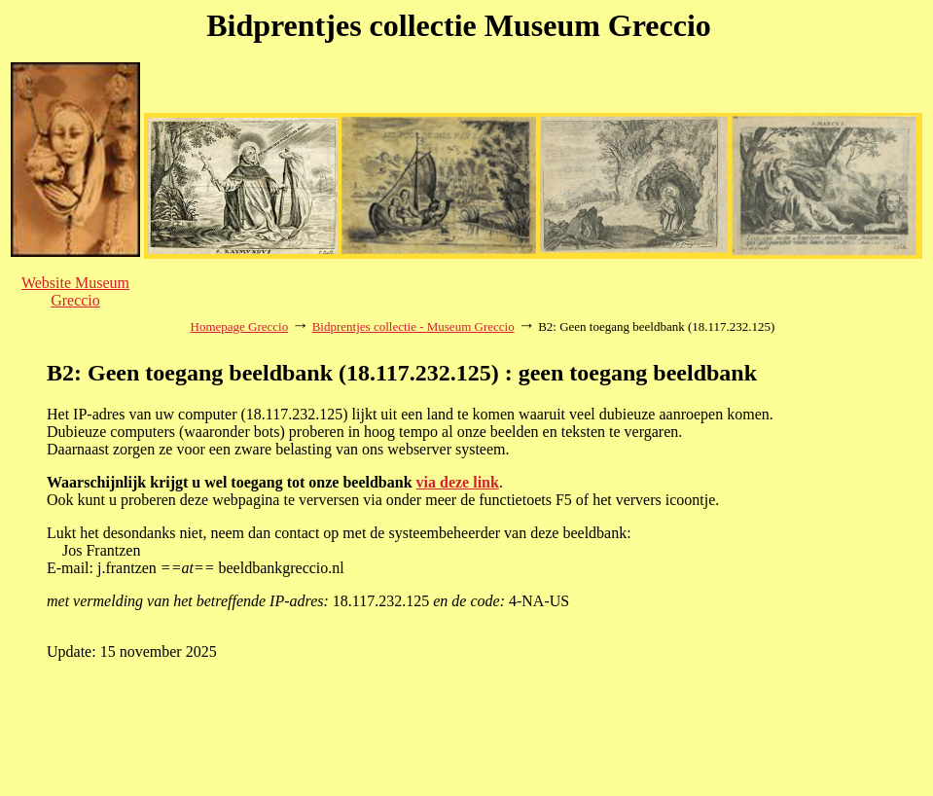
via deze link (457, 482)
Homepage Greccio (240, 326)
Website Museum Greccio (75, 291)
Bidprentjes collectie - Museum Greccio (413, 326)
